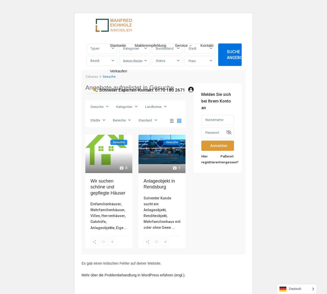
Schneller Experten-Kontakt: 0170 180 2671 (142, 90)
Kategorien (124, 107)
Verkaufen (118, 71)
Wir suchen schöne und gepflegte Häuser (107, 187)
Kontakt (206, 45)
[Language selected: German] (297, 289)
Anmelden (218, 146)
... (125, 228)
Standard (145, 120)
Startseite (118, 45)
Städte (95, 120)
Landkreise (153, 107)
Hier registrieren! (210, 159)
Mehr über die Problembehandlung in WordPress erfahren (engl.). (133, 275)
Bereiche (119, 120)
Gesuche (96, 107)
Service (181, 45)
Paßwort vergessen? (229, 159)
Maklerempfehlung (150, 45)
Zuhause (91, 76)
